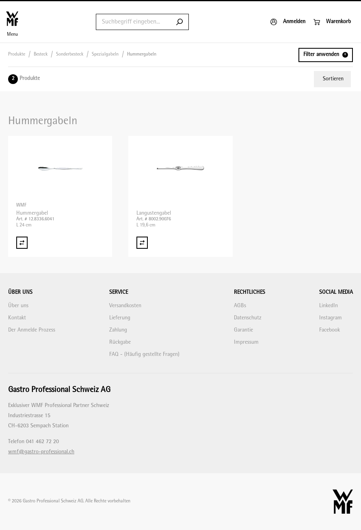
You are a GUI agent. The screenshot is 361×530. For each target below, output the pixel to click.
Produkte (16, 54)
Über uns (18, 305)
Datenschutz (248, 318)
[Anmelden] (287, 22)
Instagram (330, 318)
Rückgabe (120, 342)
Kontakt (17, 318)
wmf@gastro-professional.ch (41, 452)
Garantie (243, 330)
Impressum (246, 342)
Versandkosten (125, 305)
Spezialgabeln (105, 54)
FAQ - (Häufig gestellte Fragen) (144, 354)
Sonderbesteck (69, 54)
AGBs (240, 305)
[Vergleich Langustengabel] (142, 243)
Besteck (41, 54)
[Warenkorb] (332, 22)
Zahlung (118, 330)
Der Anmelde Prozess (31, 330)
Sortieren (333, 79)
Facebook (329, 330)
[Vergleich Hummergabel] (22, 243)
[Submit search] (179, 22)
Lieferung (119, 318)
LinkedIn (328, 305)
